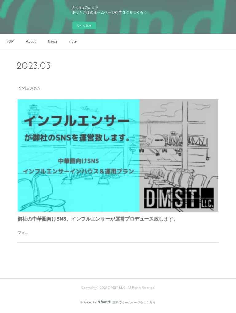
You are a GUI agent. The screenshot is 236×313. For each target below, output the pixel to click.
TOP (10, 41)
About (30, 41)
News (52, 41)
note (73, 41)
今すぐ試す (84, 25)
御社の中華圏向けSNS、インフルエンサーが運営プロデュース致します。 (100, 213)
